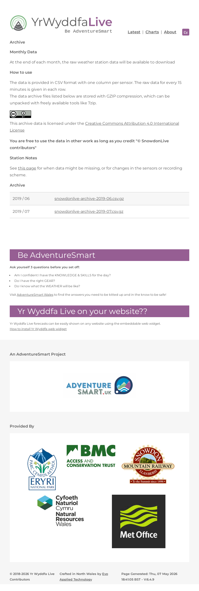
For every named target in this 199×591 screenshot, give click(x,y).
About (170, 32)
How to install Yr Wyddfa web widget (38, 329)
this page (27, 168)
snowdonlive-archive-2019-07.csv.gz (88, 211)
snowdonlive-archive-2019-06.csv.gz (89, 198)
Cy (186, 32)
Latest (134, 32)
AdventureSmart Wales (35, 294)
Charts (152, 32)
